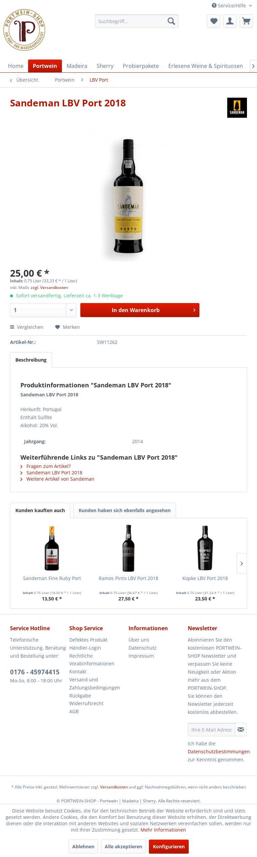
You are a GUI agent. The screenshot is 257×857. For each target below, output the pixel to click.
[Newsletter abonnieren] (241, 729)
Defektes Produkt (88, 640)
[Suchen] (171, 21)
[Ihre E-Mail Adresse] (211, 729)
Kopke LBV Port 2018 (205, 578)
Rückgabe (80, 695)
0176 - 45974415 (35, 672)
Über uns (138, 640)
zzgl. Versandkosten (49, 287)
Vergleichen (27, 327)
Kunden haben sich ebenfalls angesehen (125, 510)
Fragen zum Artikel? (45, 466)
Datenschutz (142, 648)
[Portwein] (45, 66)
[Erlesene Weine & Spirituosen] (206, 66)
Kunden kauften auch (40, 510)
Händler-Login (85, 648)
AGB (74, 711)
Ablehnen (83, 846)
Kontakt (77, 671)
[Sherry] (105, 66)
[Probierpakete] (141, 66)
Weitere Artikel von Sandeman (57, 479)
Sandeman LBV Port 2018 (51, 472)
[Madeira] (77, 66)
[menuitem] (137, 21)
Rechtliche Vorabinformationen (91, 660)
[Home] (15, 66)
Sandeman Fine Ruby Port (52, 578)
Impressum (141, 656)
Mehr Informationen (163, 830)
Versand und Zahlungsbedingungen (94, 683)
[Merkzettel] (213, 21)
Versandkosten (114, 787)
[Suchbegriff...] (137, 21)
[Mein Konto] (230, 21)
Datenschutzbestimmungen (219, 751)
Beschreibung (31, 360)
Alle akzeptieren (123, 846)
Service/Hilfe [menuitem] (229, 5)
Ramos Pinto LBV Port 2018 (128, 578)
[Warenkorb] (246, 21)
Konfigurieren (169, 846)
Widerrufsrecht (86, 703)
